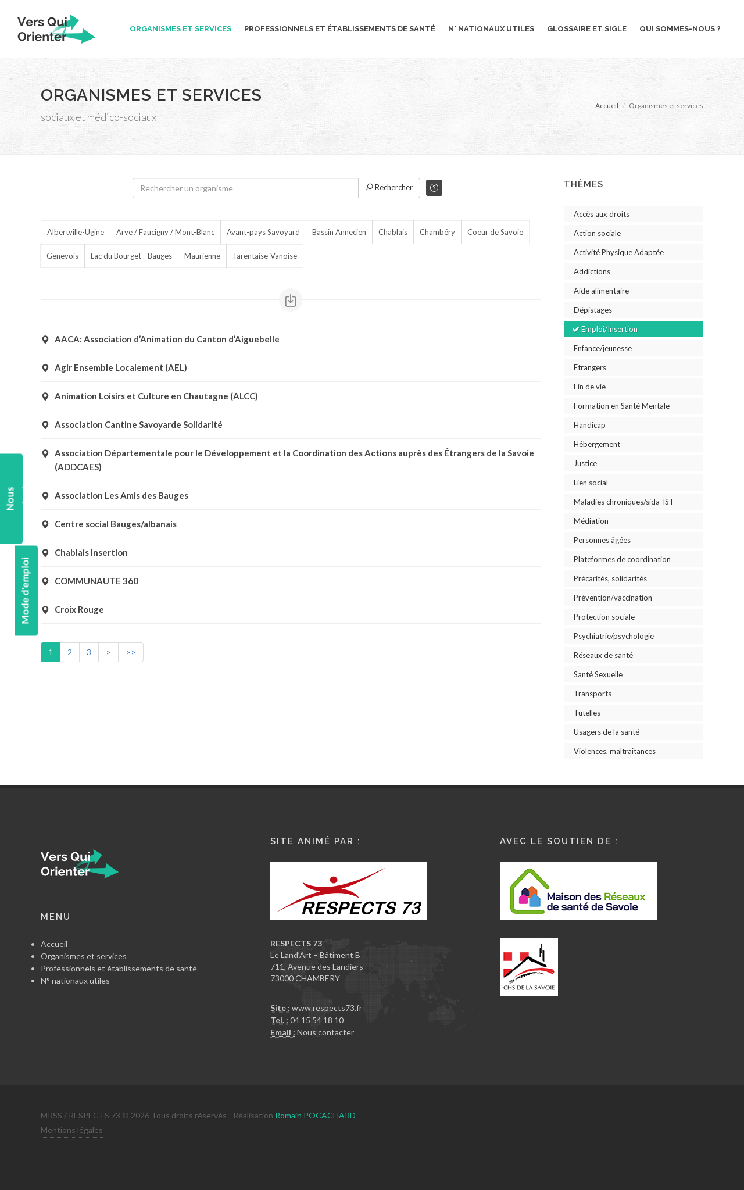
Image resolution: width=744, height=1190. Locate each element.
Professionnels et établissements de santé (119, 968)
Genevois (62, 256)
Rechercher (389, 187)
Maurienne (202, 256)
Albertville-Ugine (75, 232)
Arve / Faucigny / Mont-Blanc (165, 232)
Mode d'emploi (25, 591)
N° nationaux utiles (75, 980)
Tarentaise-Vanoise (265, 256)
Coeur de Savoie (495, 232)
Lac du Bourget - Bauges (131, 256)
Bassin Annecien (339, 232)
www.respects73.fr (327, 1008)
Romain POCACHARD (315, 1115)
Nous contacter (325, 1032)
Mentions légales (72, 1130)
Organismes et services (84, 956)
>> (131, 652)
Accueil (606, 105)
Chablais (392, 232)
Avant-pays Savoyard (263, 232)
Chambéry (437, 232)
